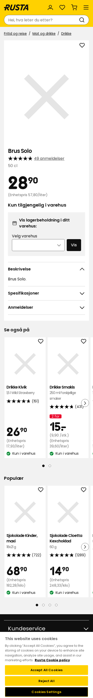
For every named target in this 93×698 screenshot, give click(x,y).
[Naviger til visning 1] (43, 466)
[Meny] (86, 7)
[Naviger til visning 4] (56, 605)
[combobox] (41, 20)
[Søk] (83, 20)
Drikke (66, 33)
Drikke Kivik (25, 390)
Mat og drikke (44, 33)
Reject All (46, 681)
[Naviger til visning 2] (50, 466)
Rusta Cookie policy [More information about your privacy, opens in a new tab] (52, 660)
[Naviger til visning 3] (50, 605)
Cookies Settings (46, 692)
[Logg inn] (50, 7)
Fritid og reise (15, 33)
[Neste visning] (85, 403)
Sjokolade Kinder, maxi (25, 541)
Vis (74, 245)
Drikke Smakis (68, 393)
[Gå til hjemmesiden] (16, 7)
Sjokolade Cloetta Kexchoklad (68, 541)
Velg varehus (24, 236)
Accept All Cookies (46, 670)
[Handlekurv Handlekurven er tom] (74, 7)
